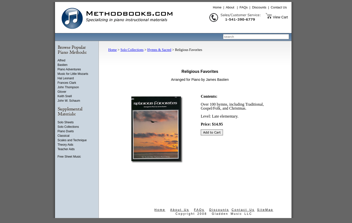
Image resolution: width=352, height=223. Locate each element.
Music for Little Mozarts (73, 74)
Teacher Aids (66, 149)
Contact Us (279, 7)
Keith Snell (65, 96)
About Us (179, 210)
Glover (62, 91)
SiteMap (265, 210)
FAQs (243, 7)
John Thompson (68, 87)
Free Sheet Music (69, 156)
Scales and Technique (72, 140)
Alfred (61, 60)
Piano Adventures (69, 69)
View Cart (280, 17)
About (230, 7)
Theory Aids (65, 144)
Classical (63, 135)
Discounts (259, 7)
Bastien (62, 65)
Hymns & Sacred (159, 50)
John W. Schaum (69, 100)
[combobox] (256, 36)
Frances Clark (67, 83)
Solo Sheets (66, 122)
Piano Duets (66, 131)
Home (217, 7)
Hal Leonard (66, 78)
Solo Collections (68, 127)
